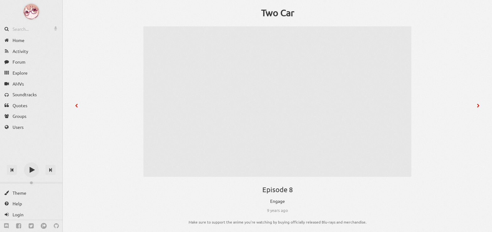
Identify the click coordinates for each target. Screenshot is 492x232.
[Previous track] (12, 170)
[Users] (31, 127)
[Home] (31, 40)
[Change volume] (31, 183)
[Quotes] (31, 105)
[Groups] (31, 116)
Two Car (277, 13)
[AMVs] (31, 83)
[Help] (31, 203)
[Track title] (31, 158)
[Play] (31, 169)
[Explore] (31, 72)
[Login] (31, 214)
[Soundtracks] (31, 94)
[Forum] (31, 61)
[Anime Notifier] (31, 11)
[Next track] (50, 170)
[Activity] (31, 51)
